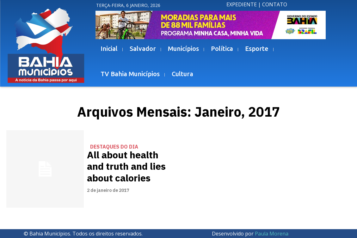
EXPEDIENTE (241, 4)
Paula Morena (271, 233)
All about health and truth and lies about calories (124, 166)
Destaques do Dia (114, 148)
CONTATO (274, 4)
